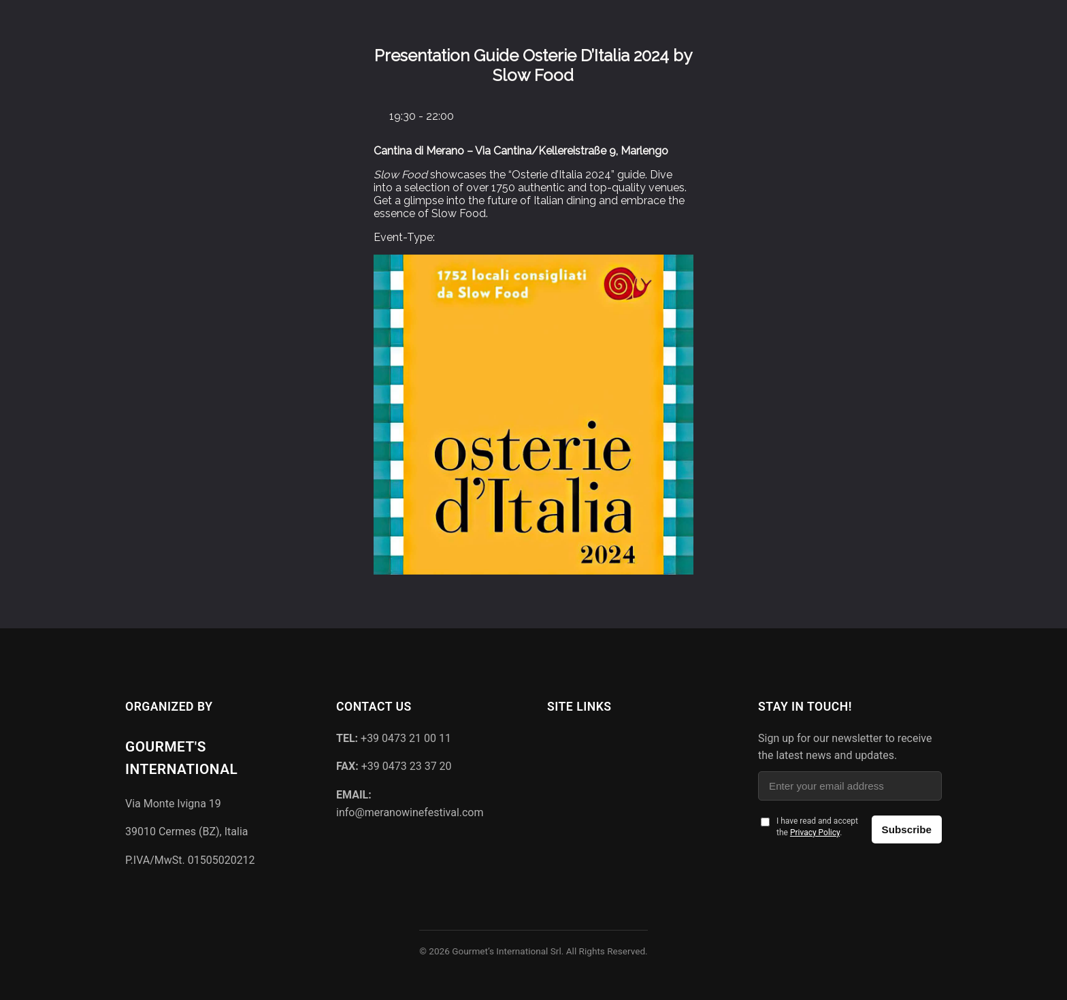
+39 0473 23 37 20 (394, 766)
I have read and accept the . (817, 826)
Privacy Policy (815, 832)
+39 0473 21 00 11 (393, 738)
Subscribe (907, 829)
